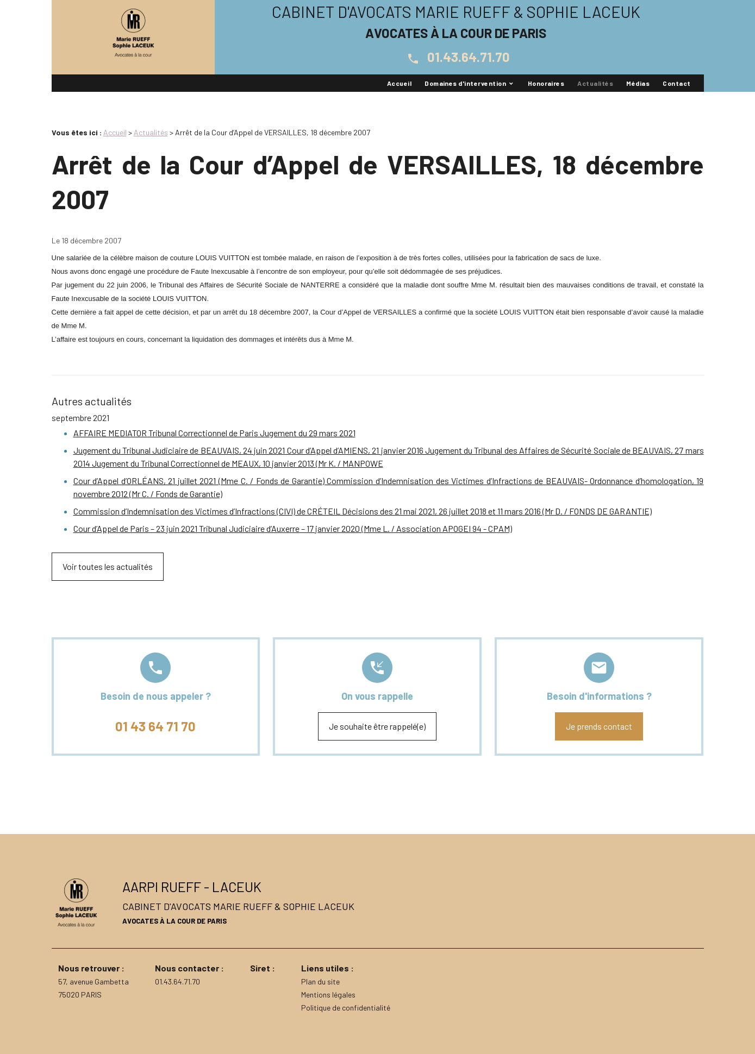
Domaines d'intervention (465, 83)
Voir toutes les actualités (108, 566)
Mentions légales (328, 994)
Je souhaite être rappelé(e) (377, 726)
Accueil (399, 83)
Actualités (595, 83)
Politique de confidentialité (345, 1007)
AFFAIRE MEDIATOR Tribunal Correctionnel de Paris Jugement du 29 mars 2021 (214, 433)
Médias (638, 83)
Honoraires (546, 83)
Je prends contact (599, 726)
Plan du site (320, 981)
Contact (676, 83)
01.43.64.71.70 (456, 57)
